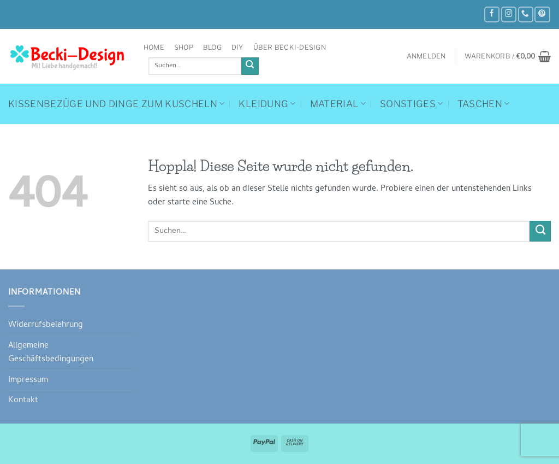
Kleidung (267, 103)
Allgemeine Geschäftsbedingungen (50, 353)
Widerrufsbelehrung (45, 325)
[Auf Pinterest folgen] (542, 14)
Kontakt (23, 400)
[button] (426, 56)
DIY (237, 47)
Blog (212, 47)
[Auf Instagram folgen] (508, 14)
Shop (183, 47)
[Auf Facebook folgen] (491, 14)
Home (154, 47)
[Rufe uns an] (525, 14)
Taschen (483, 103)
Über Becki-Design (289, 47)
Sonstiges (411, 103)
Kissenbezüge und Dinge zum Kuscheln (116, 103)
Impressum (28, 380)
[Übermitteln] (250, 66)
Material (338, 103)
